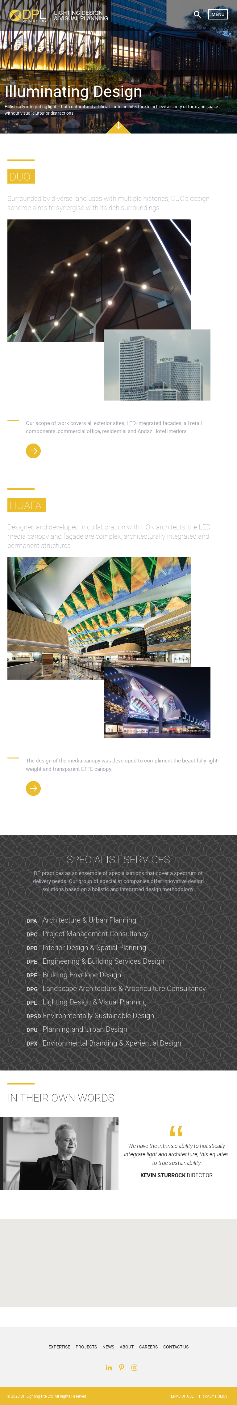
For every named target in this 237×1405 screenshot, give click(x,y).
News (108, 1347)
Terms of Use (181, 1396)
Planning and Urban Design (77, 1040)
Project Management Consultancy (87, 944)
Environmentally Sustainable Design (90, 1026)
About (127, 1347)
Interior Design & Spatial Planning (86, 958)
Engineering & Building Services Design (95, 972)
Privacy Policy (213, 1396)
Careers (148, 1347)
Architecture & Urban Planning (81, 931)
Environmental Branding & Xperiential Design (104, 1054)
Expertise (59, 1347)
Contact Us (176, 1347)
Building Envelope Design (74, 985)
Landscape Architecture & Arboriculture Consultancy (116, 999)
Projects (86, 1347)
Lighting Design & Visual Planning (87, 1013)
